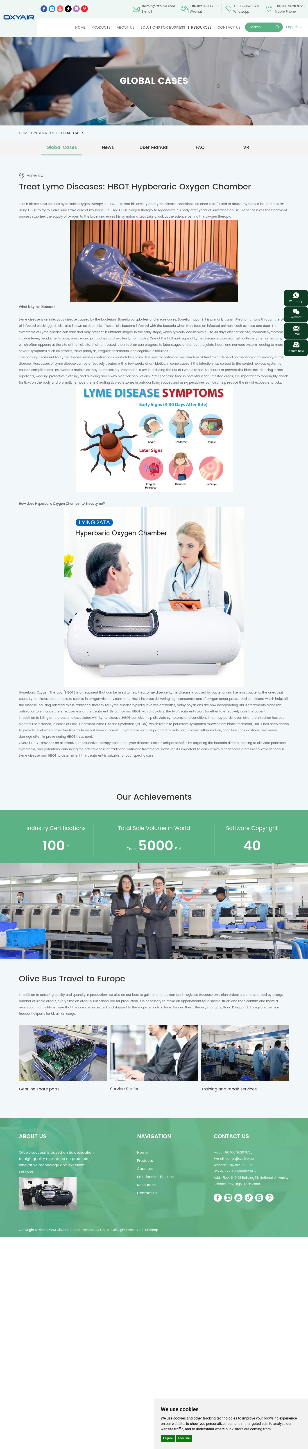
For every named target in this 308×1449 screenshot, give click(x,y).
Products (101, 27)
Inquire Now (296, 351)
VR (246, 147)
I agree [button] (168, 1438)
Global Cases (71, 133)
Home (80, 27)
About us (125, 27)
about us (32, 1136)
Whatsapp (296, 301)
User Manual (154, 147)
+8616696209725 (246, 6)
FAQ (200, 147)
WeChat (296, 317)
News (108, 147)
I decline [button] (184, 1438)
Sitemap (151, 1230)
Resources (201, 27)
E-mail (296, 334)
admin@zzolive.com (158, 6)
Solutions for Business (162, 27)
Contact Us (228, 27)
